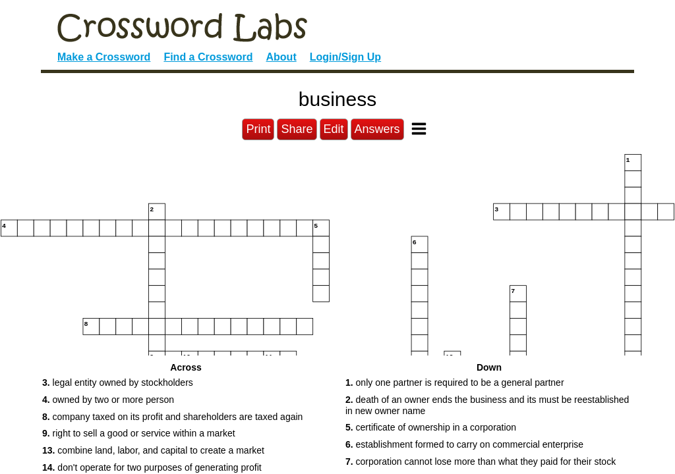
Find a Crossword (207, 57)
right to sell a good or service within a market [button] (138, 433)
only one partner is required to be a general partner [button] (454, 382)
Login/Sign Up (345, 57)
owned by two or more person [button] (108, 399)
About (281, 57)
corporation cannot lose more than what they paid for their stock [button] (480, 461)
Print (258, 129)
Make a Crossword (103, 57)
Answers (377, 129)
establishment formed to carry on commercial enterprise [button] (464, 444)
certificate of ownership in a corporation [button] (430, 427)
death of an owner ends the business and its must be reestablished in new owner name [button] (487, 405)
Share (296, 129)
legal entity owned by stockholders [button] (117, 382)
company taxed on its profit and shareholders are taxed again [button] (172, 416)
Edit (334, 129)
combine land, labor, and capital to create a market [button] (153, 450)
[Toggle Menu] (418, 128)
